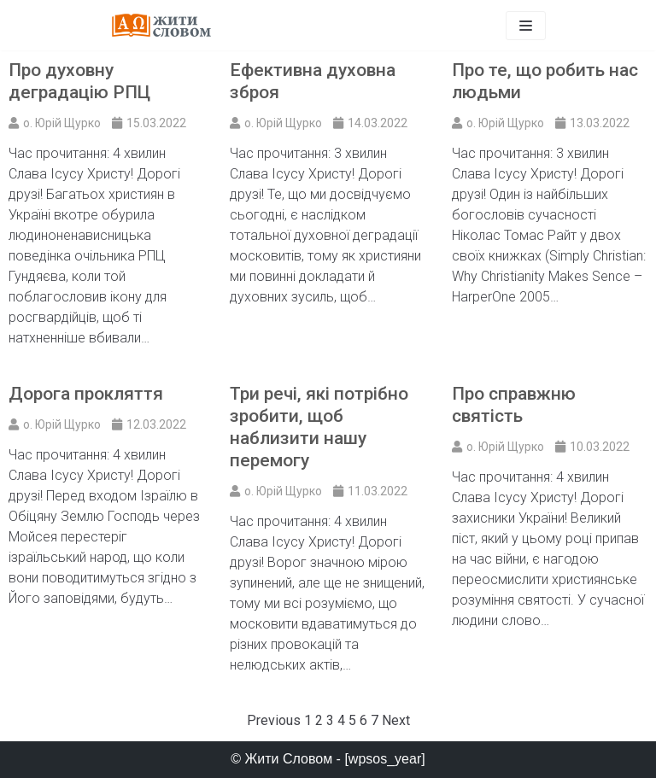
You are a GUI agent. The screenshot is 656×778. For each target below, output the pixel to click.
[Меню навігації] (526, 25)
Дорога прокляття (86, 393)
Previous (274, 720)
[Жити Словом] (161, 25)
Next (396, 720)
